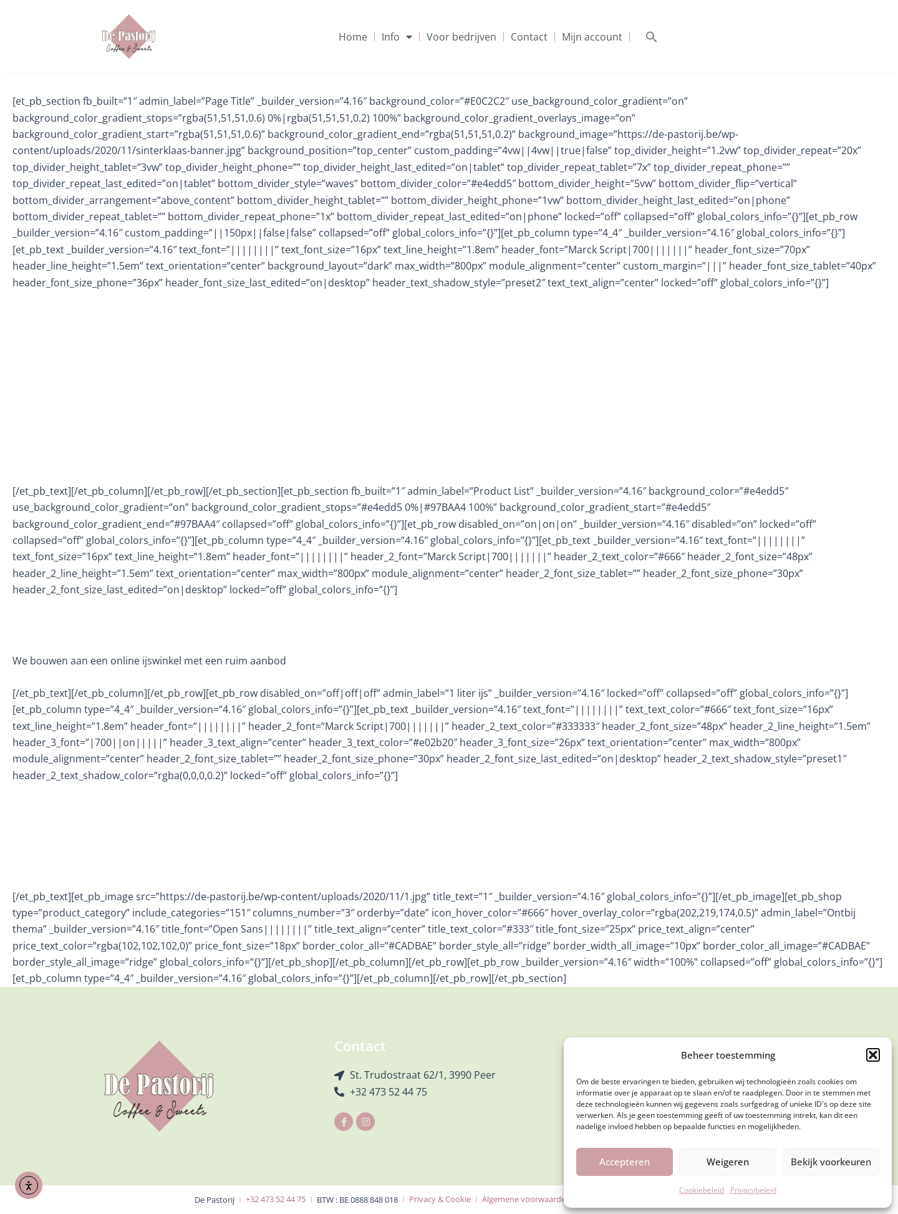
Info (397, 37)
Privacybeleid (753, 1190)
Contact (529, 37)
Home (353, 37)
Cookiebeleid (701, 1190)
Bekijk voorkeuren (831, 1161)
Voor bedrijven (461, 37)
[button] (873, 1055)
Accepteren (624, 1161)
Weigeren (728, 1161)
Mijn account (592, 37)
